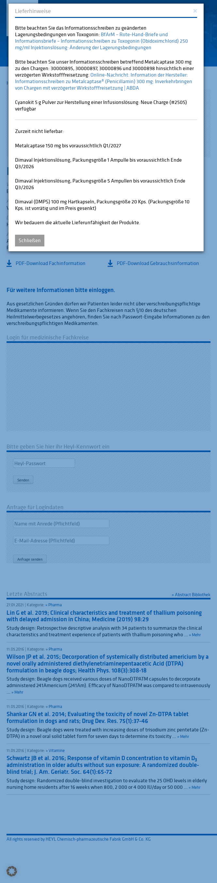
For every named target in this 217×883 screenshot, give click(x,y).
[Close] (195, 10)
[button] (11, 871)
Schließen (30, 240)
